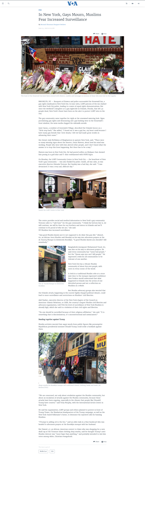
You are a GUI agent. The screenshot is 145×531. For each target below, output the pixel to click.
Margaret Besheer (59, 24)
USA (40, 10)
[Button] (96, 33)
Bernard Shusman (47, 24)
